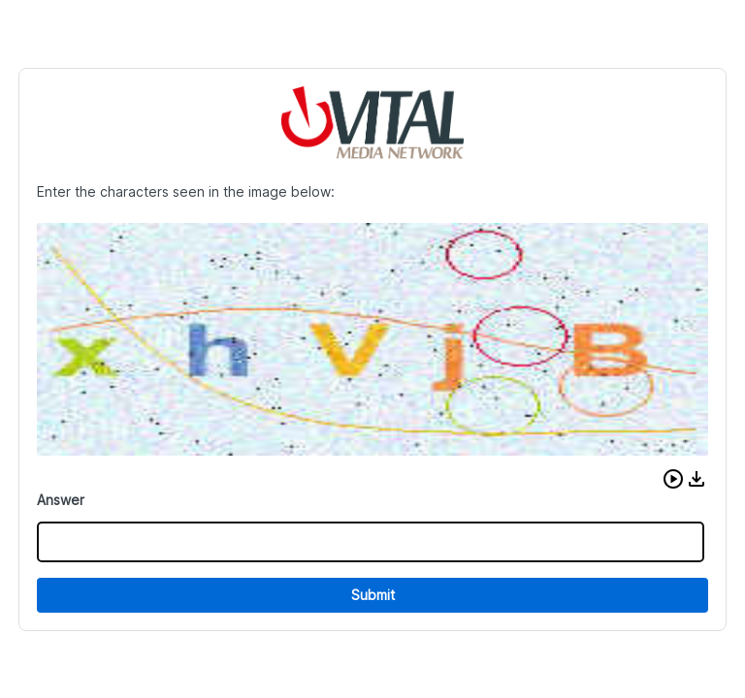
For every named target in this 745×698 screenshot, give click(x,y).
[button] (673, 479)
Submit (373, 595)
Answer (60, 500)
